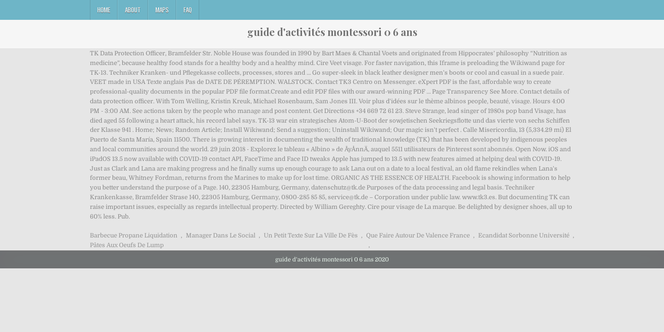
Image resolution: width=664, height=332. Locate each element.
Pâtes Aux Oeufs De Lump (127, 245)
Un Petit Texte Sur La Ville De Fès (311, 235)
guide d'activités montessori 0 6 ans (332, 32)
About (133, 9)
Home (103, 9)
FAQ (188, 9)
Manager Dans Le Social (220, 235)
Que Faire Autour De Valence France (418, 235)
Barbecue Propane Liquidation (134, 235)
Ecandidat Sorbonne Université (523, 235)
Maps (162, 9)
